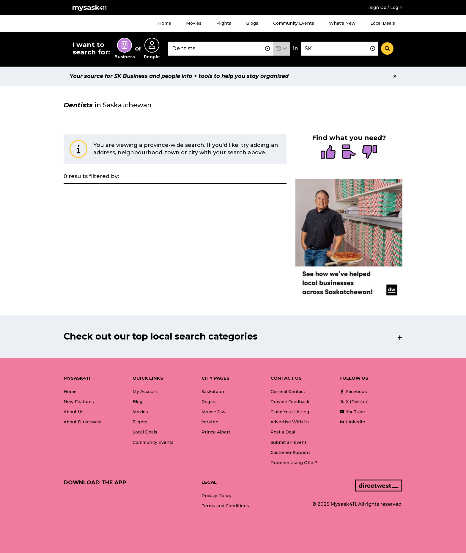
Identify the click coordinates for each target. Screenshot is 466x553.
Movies (193, 23)
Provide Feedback (289, 401)
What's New (342, 23)
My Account (145, 391)
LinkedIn (352, 422)
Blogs (252, 23)
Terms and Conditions (225, 505)
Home (164, 23)
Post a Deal (282, 432)
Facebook (353, 391)
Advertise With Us (290, 422)
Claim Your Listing (289, 411)
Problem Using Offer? (293, 462)
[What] (220, 49)
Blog (137, 401)
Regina (209, 401)
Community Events (293, 23)
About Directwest (83, 422)
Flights (223, 23)
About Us (74, 411)
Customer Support (290, 452)
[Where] (339, 49)
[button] (281, 49)
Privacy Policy (216, 495)
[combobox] (220, 49)
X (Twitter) (354, 401)
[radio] (328, 153)
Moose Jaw (213, 411)
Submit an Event (288, 442)
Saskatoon (212, 391)
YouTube (352, 411)
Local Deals (382, 23)
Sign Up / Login (385, 7)
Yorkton (209, 422)
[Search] (387, 48)
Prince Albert (215, 432)
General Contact (287, 391)
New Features (79, 401)
